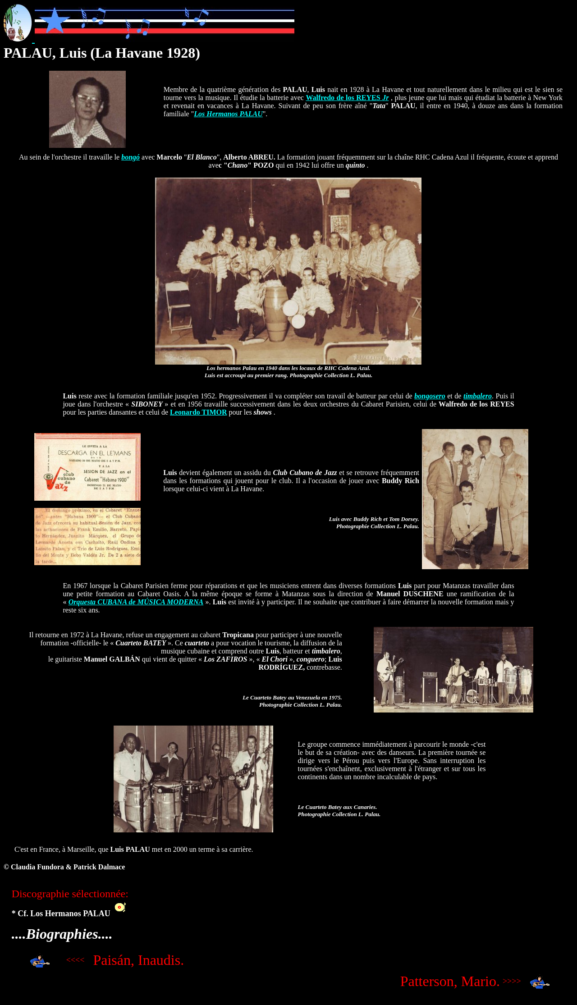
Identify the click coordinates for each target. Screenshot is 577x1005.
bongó (130, 157)
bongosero (429, 396)
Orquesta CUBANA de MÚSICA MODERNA (136, 602)
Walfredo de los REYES (347, 97)
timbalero (477, 396)
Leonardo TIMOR (198, 412)
